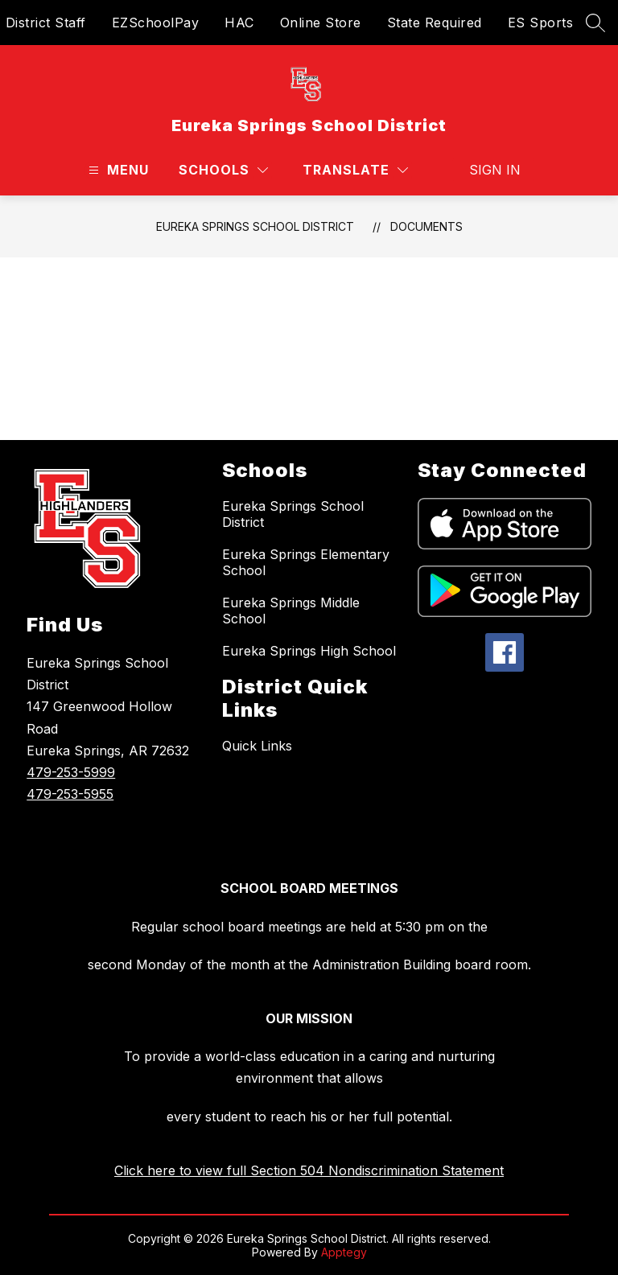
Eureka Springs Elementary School (305, 562)
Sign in (495, 170)
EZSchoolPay (156, 22)
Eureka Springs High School (309, 651)
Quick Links (257, 746)
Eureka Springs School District (255, 226)
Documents (426, 226)
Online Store (320, 22)
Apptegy (344, 1252)
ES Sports (541, 22)
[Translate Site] (355, 170)
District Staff (46, 22)
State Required (434, 22)
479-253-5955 (70, 794)
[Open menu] (116, 170)
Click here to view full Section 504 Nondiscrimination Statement (309, 1170)
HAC (239, 22)
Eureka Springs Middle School (291, 610)
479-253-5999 (71, 772)
